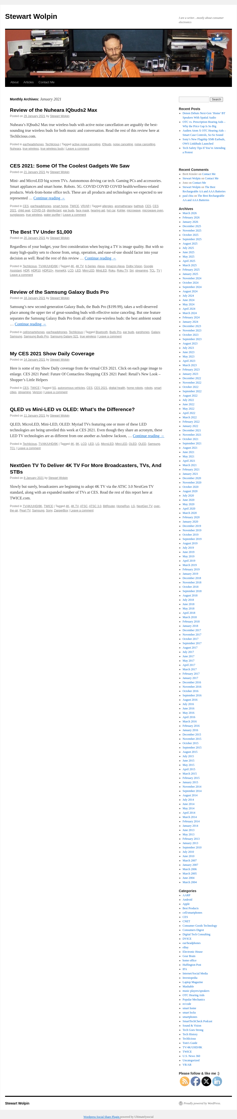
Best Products (191, 908)
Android (187, 899)
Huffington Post (192, 964)
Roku (112, 270)
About (14, 82)
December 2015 (192, 734)
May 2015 (189, 765)
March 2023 (190, 365)
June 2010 (189, 856)
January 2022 (190, 426)
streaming (141, 270)
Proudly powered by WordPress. (202, 1103)
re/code (187, 1004)
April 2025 (189, 261)
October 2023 (191, 334)
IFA (185, 969)
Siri (131, 270)
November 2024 (192, 278)
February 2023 (191, 369)
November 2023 (192, 330)
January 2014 (190, 825)
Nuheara (15, 148)
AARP (186, 895)
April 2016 (189, 717)
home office (189, 960)
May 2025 (189, 256)
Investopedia (190, 977)
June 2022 (189, 404)
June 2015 (189, 760)
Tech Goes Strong (193, 1030)
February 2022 (191, 421)
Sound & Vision (192, 1025)
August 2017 (190, 647)
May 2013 (189, 834)
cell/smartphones (34, 332)
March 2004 (190, 882)
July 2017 (188, 652)
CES (26, 206)
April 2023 (189, 361)
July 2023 (188, 348)
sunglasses (17, 215)
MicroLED (107, 444)
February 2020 (191, 517)
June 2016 (189, 708)
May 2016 (189, 712)
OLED (133, 444)
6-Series (90, 266)
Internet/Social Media (195, 973)
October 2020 (191, 487)
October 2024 (191, 282)
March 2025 (190, 265)
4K (72, 266)
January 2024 (190, 321)
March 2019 (190, 565)
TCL (152, 270)
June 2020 (189, 500)
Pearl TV (25, 510)
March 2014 (190, 817)
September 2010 (192, 847)
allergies (107, 206)
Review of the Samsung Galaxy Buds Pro (59, 292)
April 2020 (189, 508)
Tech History (190, 1034)
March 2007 (190, 860)
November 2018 (192, 582)
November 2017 (192, 634)
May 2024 (189, 304)
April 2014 (189, 812)
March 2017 (190, 669)
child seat (24, 210)
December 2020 (192, 478)
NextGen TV (144, 506)
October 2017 (191, 639)
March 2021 (190, 465)
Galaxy (155, 332)
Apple (186, 904)
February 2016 (191, 725)
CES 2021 (100, 388)
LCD (71, 270)
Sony (49, 510)
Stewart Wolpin (31, 16)
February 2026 (191, 217)
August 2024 (190, 291)
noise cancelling (144, 144)
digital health (117, 388)
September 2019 (192, 539)
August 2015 (190, 752)
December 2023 (192, 326)
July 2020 (188, 495)
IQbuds (107, 144)
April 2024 (189, 308)
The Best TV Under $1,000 (41, 232)
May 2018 (189, 608)
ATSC (84, 506)
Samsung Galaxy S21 (64, 336)
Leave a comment (77, 148)
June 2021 (189, 452)
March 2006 (190, 869)
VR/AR (85, 206)
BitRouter (109, 506)
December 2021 (192, 430)
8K (77, 444)
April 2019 (189, 560)
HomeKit (60, 270)
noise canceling (123, 144)
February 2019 (191, 569)
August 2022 (190, 395)
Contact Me (47, 82)
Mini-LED (88, 270)
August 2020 (190, 491)
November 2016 (192, 686)
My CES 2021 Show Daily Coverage (52, 353)
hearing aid (98, 210)
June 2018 (189, 604)
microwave (133, 210)
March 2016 (190, 721)
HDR (26, 270)
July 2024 (188, 295)
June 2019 (189, 552)
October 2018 (191, 586)
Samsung (16, 336)
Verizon (37, 392)
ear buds (68, 210)
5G (54, 388)
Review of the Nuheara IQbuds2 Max (53, 110)
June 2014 (189, 804)
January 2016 (190, 730)
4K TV (80, 266)
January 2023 (190, 374)
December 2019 (192, 526)
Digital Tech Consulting (196, 934)
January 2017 (190, 678)
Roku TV (122, 270)
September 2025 (192, 239)
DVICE (187, 938)
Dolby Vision (134, 266)
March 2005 (190, 873)
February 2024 (191, 317)
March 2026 (190, 213)
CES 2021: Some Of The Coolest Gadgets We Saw (70, 165)
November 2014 (192, 786)
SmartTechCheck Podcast (197, 1021)
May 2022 (189, 408)
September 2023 (192, 339)
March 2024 (190, 313)
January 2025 (190, 274)
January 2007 (190, 865)
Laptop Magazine (193, 982)
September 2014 (192, 791)
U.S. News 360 (191, 1056)
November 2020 (192, 482)
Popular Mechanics (194, 999)
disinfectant (54, 210)
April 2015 (189, 769)
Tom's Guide (190, 1043)
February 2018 (191, 621)
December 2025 (192, 226)
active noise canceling (86, 144)
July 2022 (188, 400)
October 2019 (191, 534)
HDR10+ (47, 270)
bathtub (139, 206)
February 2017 (191, 673)
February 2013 (191, 838)
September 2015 (192, 747)
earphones (143, 332)
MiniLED (101, 270)
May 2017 (189, 660)
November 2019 (192, 530)
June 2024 (189, 300)
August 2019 (190, 543)
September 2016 (192, 695)
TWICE (74, 206)
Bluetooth (102, 332)
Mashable (188, 986)
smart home (60, 206)
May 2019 (189, 556)
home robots (135, 388)
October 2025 (191, 235)
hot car (111, 210)
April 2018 (189, 613)
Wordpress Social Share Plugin (102, 1117)
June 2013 (189, 830)
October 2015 (191, 743)
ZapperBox (61, 510)
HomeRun (123, 506)
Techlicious (52, 144)
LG (97, 444)
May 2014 (189, 808)
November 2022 (192, 382)
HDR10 (36, 270)
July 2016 (188, 704)
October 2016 (191, 691)
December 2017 (192, 630)
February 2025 (191, 269)
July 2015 (188, 756)
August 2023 (190, 343)
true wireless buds (52, 148)
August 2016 (190, 699)
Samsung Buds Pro (36, 336)
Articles (28, 82)
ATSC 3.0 (95, 506)
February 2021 (191, 469)
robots (149, 388)
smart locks (189, 1012)
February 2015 (191, 778)
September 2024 (192, 287)
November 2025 (192, 230)
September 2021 (192, 443)
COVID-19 (38, 210)
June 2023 (189, 352)
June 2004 (189, 878)
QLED (142, 444)
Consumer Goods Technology (200, 925)
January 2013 (190, 843)
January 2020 (190, 521)
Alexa (101, 266)
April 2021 (189, 460)
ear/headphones (33, 144)
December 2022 (192, 378)
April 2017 (189, 665)
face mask (82, 210)
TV (158, 270)
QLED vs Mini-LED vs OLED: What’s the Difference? (72, 409)
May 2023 (189, 356)
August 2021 (190, 447)
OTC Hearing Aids (194, 995)
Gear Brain (189, 956)
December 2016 (192, 682)
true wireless (31, 148)
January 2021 (190, 474)
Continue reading (49, 198)
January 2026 (190, 222)
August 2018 (190, 595)
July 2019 (188, 547)
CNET (186, 921)
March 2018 (190, 617)
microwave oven (152, 210)
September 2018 (192, 591)
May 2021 (189, 456)
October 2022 (191, 387)
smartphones (190, 1017)
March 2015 (190, 773)
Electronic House (193, 951)
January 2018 (190, 626)
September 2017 (192, 643)
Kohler (121, 210)
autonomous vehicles (71, 388)
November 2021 (192, 434)
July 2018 (188, 599)
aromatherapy (123, 206)
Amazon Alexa (115, 266)
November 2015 (192, 739)
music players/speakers (196, 991)
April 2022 (189, 413)
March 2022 (190, 417)
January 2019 (190, 573)
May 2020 (189, 504)
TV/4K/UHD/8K (48, 266)
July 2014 (188, 799)
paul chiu (188, 195)
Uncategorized (191, 1060)
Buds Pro (115, 332)
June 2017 (189, 656)
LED (78, 270)
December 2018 (192, 578)
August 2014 (190, 795)
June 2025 (189, 252)
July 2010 (188, 851)
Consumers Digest (193, 930)
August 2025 (190, 243)
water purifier (52, 215)
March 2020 (190, 513)
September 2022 (192, 391)
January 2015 (190, 782)
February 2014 (191, 821)
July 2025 (188, 248)
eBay (186, 947)
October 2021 (191, 439)
